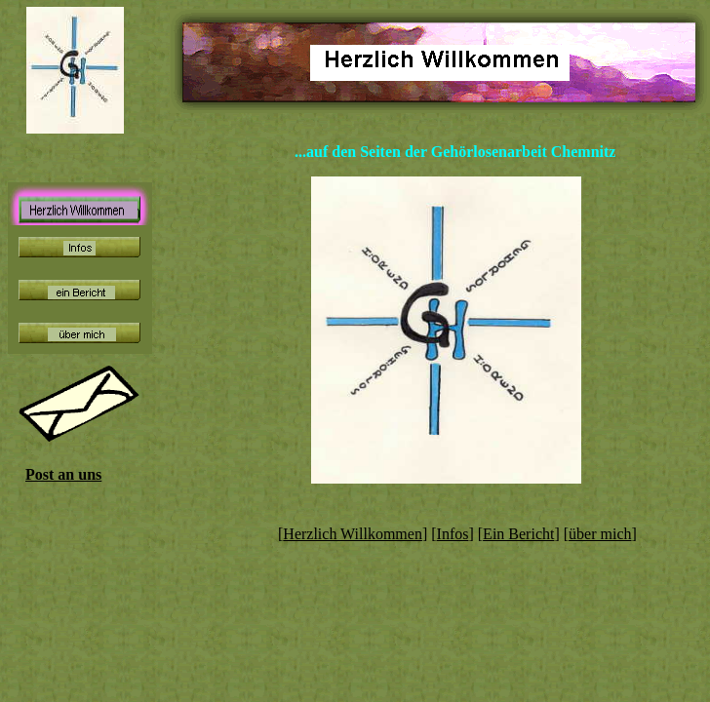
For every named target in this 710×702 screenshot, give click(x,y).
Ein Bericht (518, 534)
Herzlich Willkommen (352, 534)
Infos (453, 534)
